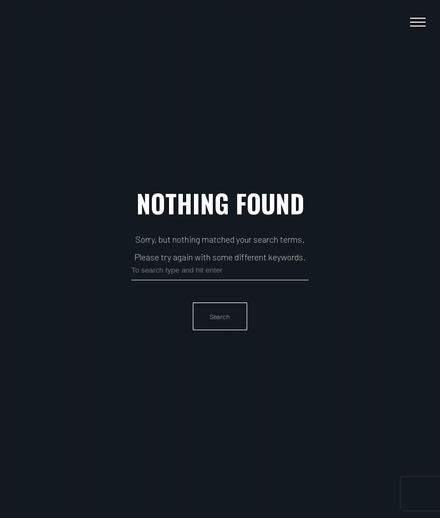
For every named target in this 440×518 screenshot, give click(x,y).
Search (220, 316)
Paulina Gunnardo (51, 22)
